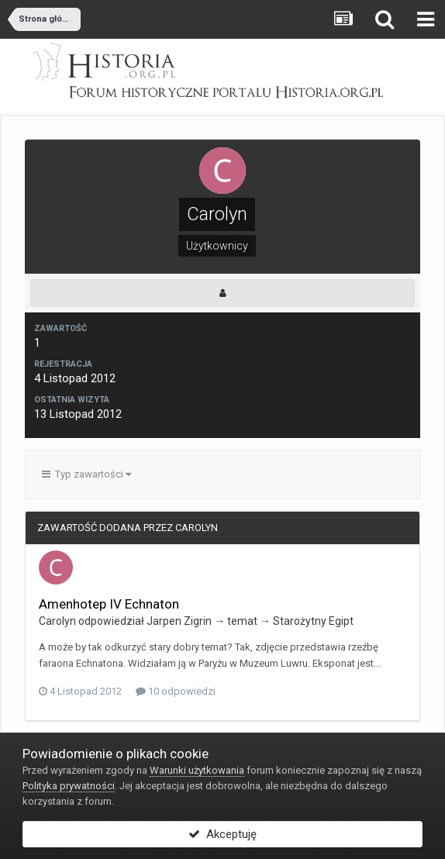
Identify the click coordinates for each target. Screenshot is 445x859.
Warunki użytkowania (197, 770)
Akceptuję (222, 834)
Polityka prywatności (68, 786)
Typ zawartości (86, 474)
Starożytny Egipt (313, 621)
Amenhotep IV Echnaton (109, 604)
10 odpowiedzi (176, 691)
